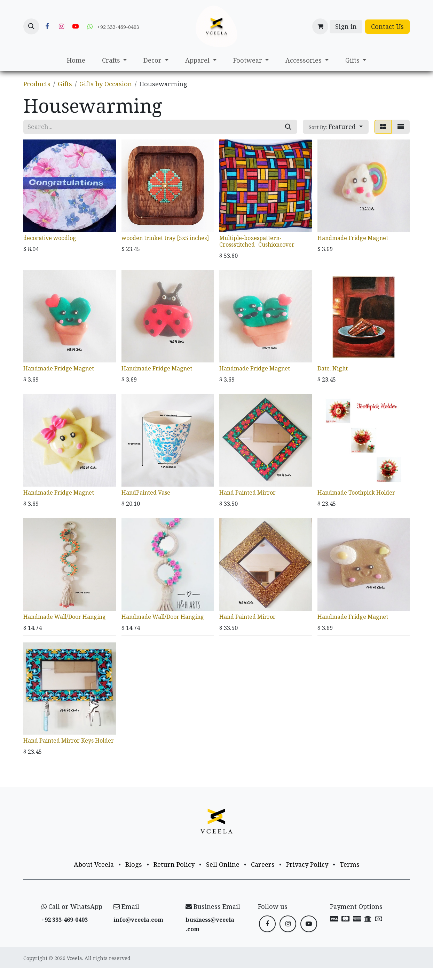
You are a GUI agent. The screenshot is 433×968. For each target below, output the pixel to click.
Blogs (133, 864)
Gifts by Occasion (105, 84)
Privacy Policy (307, 864)
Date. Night (332, 368)
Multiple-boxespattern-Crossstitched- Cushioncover (256, 241)
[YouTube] (75, 26)
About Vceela (94, 864)
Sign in (346, 26)
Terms (350, 864)
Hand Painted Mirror (247, 492)
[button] (31, 26)
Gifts (65, 84)
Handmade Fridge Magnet (352, 237)
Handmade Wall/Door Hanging (64, 616)
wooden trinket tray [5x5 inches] (165, 237)
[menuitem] (76, 60)
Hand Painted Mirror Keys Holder (68, 740)
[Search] (288, 127)
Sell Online (222, 864)
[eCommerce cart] (320, 26)
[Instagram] (61, 26)
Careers (263, 864)
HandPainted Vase (145, 492)
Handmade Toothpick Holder (356, 492)
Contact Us (387, 26)
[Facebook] (47, 26)
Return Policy (174, 864)
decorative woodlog (49, 237)
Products (36, 84)
